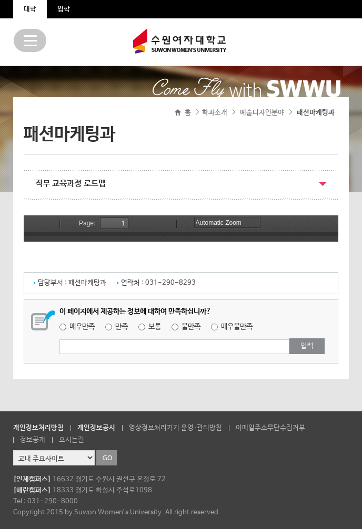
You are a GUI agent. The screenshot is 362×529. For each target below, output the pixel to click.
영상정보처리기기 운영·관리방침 (175, 428)
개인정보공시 (96, 428)
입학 (63, 9)
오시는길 (71, 440)
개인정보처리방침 (38, 428)
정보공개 (32, 440)
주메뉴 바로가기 (0, 0)
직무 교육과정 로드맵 (70, 184)
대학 (30, 9)
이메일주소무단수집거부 (270, 428)
